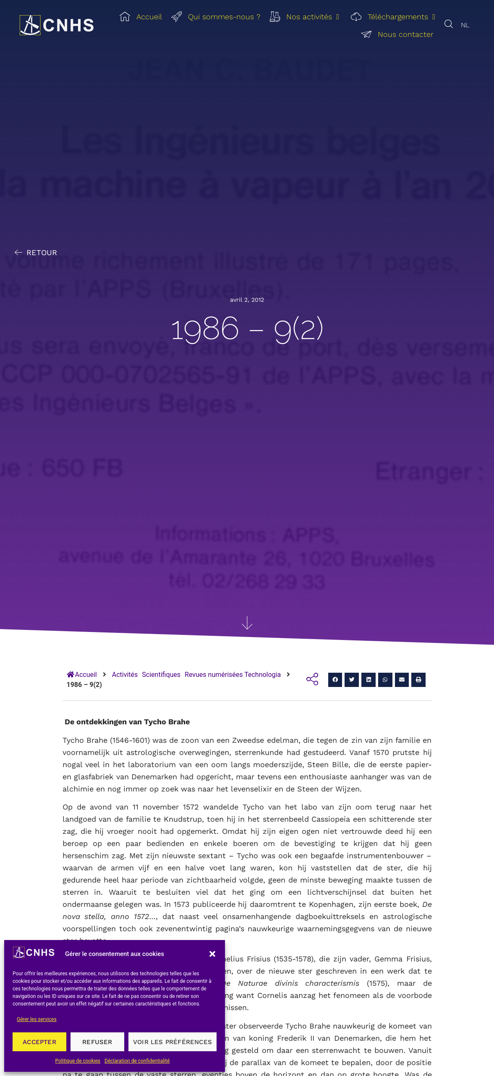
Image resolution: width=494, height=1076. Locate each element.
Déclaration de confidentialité (137, 1061)
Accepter (39, 1042)
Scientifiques (161, 675)
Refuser (97, 1042)
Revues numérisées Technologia (233, 675)
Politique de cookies (77, 1061)
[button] (212, 954)
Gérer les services (37, 1019)
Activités (125, 675)
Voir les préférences (172, 1042)
